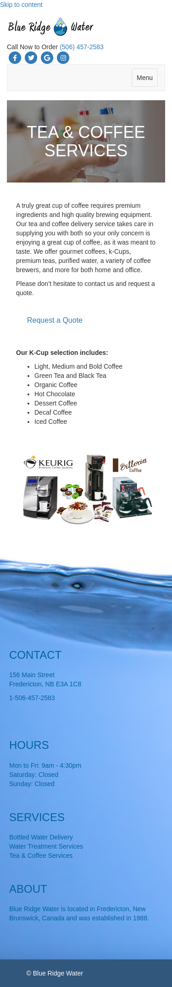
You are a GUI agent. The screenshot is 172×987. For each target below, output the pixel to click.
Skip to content (21, 4)
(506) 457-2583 (82, 47)
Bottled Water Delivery (41, 837)
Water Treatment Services (46, 846)
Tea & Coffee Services (40, 855)
